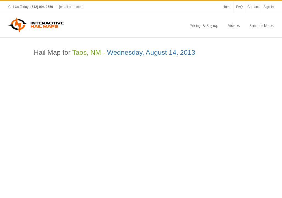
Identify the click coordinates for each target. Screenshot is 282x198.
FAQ (239, 7)
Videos (234, 25)
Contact (253, 7)
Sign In (269, 7)
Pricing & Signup (203, 25)
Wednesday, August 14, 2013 (151, 52)
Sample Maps (262, 25)
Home (227, 7)
